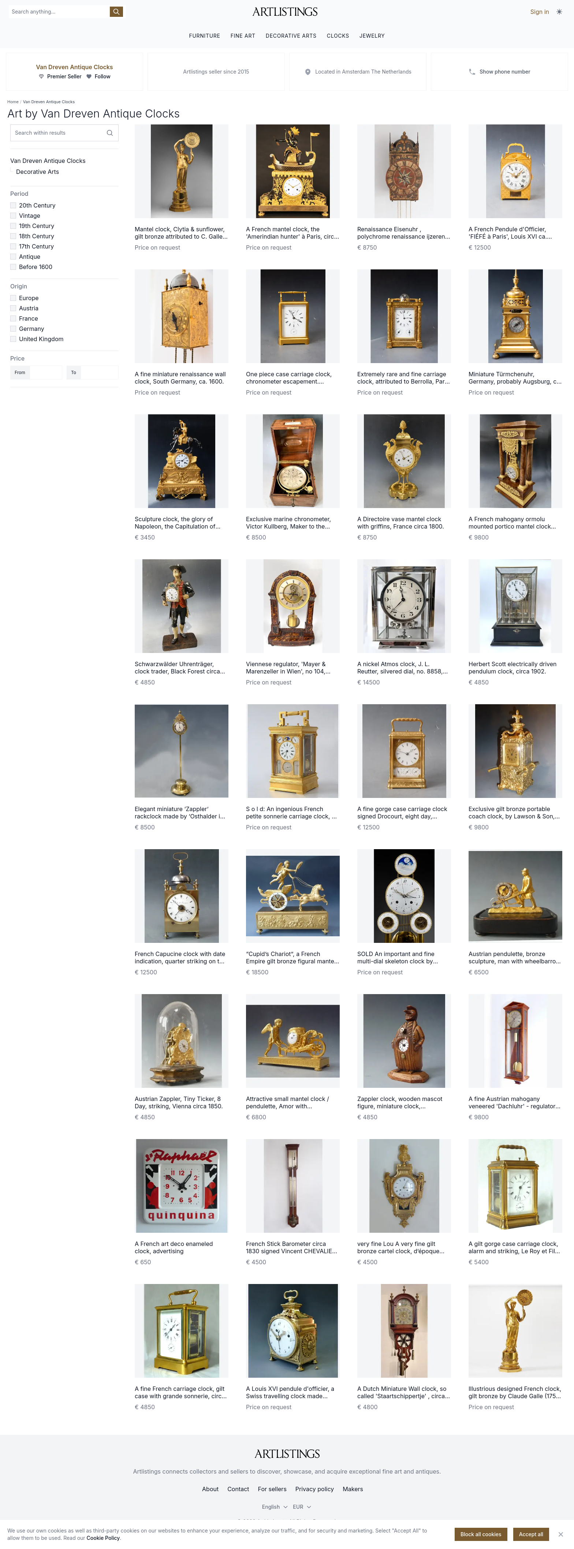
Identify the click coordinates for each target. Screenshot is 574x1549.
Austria (28, 308)
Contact (238, 1489)
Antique (29, 256)
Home (13, 101)
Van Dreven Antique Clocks (74, 67)
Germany (31, 328)
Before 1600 (35, 266)
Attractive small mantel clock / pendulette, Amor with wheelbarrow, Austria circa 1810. (290, 1106)
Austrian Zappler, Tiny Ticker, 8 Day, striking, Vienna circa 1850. (179, 1102)
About (210, 1489)
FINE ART (243, 36)
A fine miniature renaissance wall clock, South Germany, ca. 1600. (180, 377)
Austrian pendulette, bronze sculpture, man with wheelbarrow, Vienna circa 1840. (515, 961)
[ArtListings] (287, 1453)
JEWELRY (372, 36)
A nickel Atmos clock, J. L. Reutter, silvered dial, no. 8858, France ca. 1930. (400, 671)
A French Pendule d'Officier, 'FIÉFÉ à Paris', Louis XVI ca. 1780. (508, 236)
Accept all (531, 1534)
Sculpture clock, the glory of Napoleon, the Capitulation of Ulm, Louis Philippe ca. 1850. (175, 526)
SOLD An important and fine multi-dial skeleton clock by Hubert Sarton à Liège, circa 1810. (403, 961)
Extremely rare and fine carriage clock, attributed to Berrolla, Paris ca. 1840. (403, 381)
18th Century (36, 236)
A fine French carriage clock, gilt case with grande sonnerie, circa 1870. (180, 1396)
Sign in (539, 11)
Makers (353, 1489)
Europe (29, 298)
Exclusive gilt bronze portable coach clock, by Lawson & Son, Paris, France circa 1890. (512, 816)
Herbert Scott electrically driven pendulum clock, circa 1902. (512, 667)
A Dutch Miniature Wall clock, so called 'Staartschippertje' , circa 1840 (402, 1396)
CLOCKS (338, 36)
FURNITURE (204, 36)
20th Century (37, 205)
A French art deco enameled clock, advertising (174, 1247)
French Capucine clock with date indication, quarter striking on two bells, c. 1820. (181, 961)
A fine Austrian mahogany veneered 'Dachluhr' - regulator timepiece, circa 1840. (512, 1106)
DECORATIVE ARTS (291, 36)
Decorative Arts (37, 171)
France (28, 318)
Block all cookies (481, 1534)
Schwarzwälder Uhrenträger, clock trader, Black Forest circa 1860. (177, 671)
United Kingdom (41, 339)
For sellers (272, 1489)
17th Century (36, 246)
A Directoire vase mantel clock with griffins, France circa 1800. (400, 522)
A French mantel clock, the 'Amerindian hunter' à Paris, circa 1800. (291, 236)
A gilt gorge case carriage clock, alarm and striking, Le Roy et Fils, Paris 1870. (514, 1251)
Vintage (29, 215)
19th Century (36, 225)
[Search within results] (110, 133)
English (275, 1507)
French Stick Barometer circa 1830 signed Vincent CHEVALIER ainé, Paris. (291, 1251)
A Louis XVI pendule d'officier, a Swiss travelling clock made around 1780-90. (290, 1396)
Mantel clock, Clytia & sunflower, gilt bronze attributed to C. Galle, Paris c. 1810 (180, 236)
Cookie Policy (103, 1538)
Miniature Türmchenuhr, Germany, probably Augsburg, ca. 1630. (515, 381)
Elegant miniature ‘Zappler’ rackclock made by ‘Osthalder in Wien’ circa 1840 (179, 816)
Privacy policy (314, 1489)
